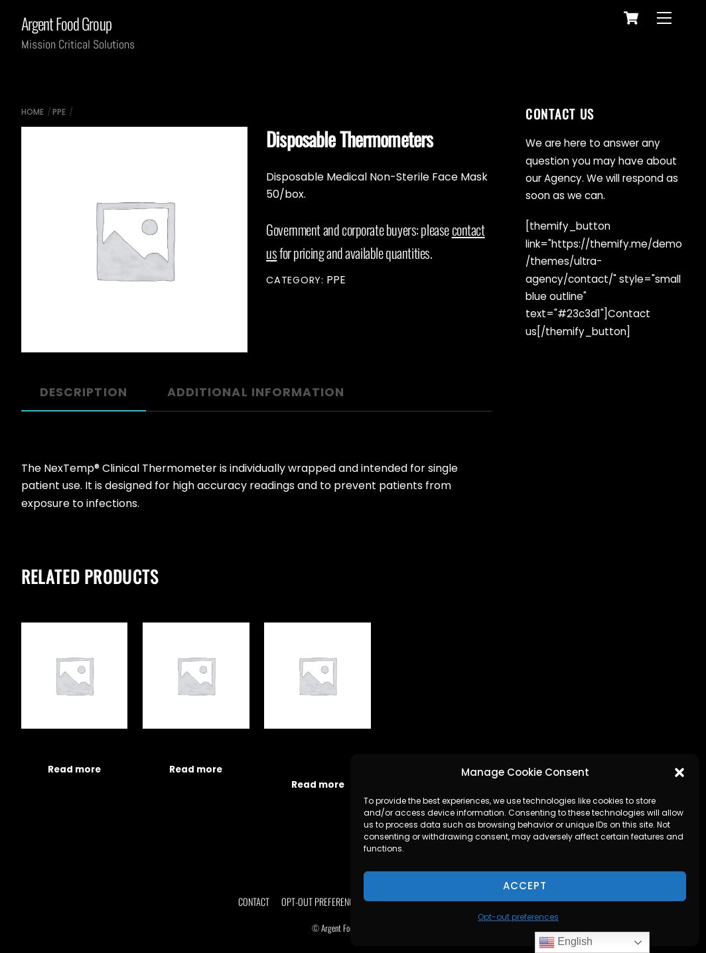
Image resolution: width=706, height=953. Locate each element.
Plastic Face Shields (74, 747)
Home (32, 111)
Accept (525, 886)
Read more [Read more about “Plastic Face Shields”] (74, 769)
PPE (59, 111)
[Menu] (664, 18)
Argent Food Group (348, 928)
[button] (679, 772)
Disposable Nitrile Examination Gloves (317, 754)
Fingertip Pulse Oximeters (196, 747)
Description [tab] (83, 392)
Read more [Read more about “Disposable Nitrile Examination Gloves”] (317, 784)
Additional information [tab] (255, 392)
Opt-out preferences (518, 916)
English (566, 942)
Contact (253, 902)
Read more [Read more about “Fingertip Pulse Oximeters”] (195, 769)
